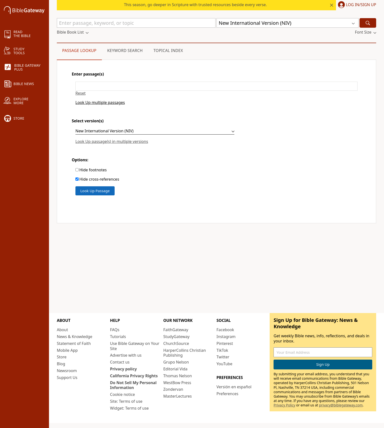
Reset (80, 93)
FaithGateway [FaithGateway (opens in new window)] (175, 329)
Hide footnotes (93, 170)
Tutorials (118, 336)
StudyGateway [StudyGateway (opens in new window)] (176, 336)
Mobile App (67, 350)
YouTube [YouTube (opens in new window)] (224, 363)
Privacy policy (123, 369)
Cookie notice (122, 394)
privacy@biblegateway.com (340, 405)
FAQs (114, 329)
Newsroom (67, 370)
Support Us (67, 377)
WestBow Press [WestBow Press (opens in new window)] (177, 382)
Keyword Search (125, 50)
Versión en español (234, 387)
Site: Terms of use (126, 401)
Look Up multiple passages (100, 102)
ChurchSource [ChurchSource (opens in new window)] (176, 343)
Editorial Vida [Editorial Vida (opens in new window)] (175, 369)
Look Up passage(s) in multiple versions (111, 141)
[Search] (368, 23)
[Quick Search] (136, 23)
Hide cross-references (99, 179)
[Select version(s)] (154, 132)
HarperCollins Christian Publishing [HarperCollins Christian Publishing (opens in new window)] (184, 353)
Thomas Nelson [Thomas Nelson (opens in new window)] (177, 375)
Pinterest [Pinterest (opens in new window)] (224, 343)
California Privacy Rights (134, 375)
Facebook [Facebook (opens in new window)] (225, 329)
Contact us (120, 362)
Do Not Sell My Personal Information (133, 385)
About (62, 329)
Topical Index (168, 50)
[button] (356, 5)
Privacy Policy (284, 405)
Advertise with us (126, 355)
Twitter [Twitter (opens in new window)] (222, 357)
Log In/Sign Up (361, 4)
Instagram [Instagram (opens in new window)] (226, 336)
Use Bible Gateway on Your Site (134, 346)
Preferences (227, 393)
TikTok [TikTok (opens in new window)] (222, 350)
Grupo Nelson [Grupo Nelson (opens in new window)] (176, 362)
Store (62, 357)
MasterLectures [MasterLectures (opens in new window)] (177, 396)
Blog (61, 363)
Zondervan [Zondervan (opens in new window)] (173, 389)
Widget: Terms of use (129, 408)
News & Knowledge (74, 336)
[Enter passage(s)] (216, 86)
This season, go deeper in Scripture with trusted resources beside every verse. (195, 4)
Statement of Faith (74, 343)
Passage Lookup (79, 50)
